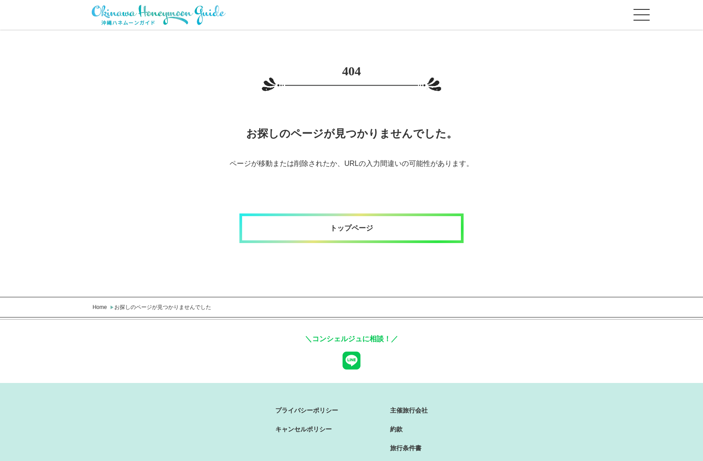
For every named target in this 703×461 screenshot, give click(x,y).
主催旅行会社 (409, 410)
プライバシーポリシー (306, 410)
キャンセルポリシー (303, 429)
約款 (396, 429)
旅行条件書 (405, 448)
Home (99, 307)
